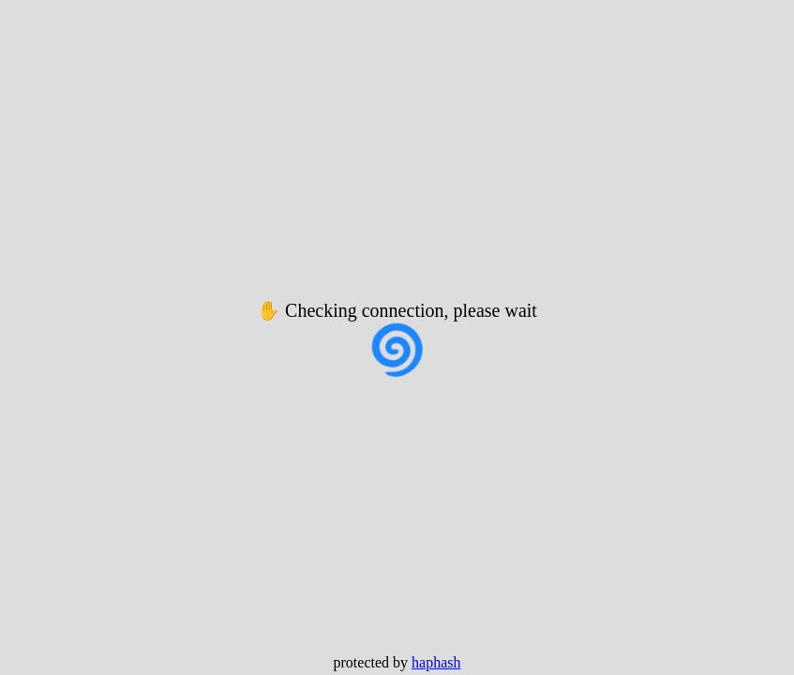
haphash (436, 662)
